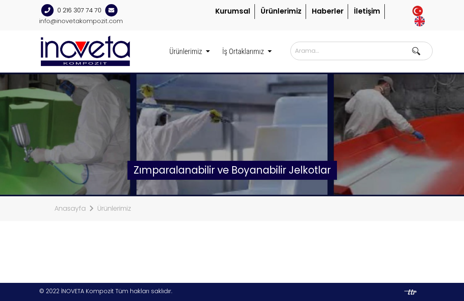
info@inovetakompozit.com (81, 20)
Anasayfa (70, 208)
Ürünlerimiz (281, 11)
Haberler (328, 11)
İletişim (367, 11)
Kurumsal (232, 11)
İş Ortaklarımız (244, 51)
